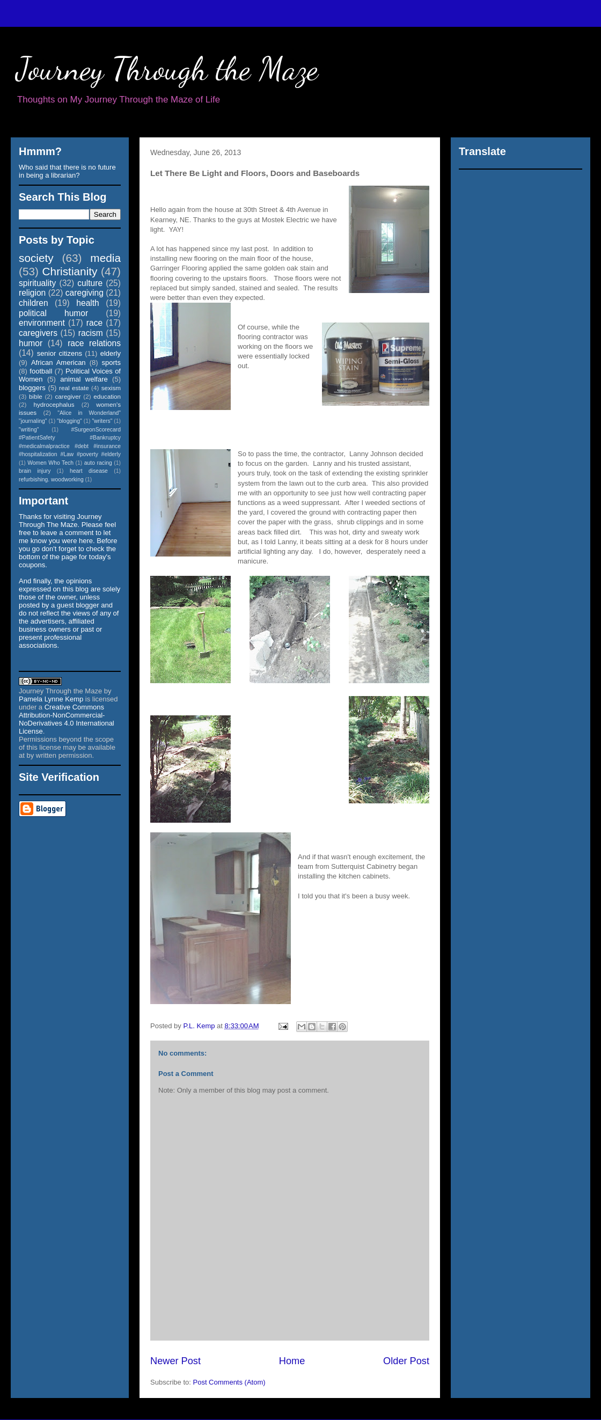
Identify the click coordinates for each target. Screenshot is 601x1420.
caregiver (68, 396)
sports (111, 362)
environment (42, 322)
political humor (53, 313)
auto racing (98, 463)
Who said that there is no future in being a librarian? (67, 171)
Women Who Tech (50, 463)
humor (30, 343)
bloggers (32, 388)
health (87, 303)
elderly (110, 353)
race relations (94, 343)
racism (90, 333)
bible (35, 396)
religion (32, 292)
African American (58, 362)
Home (292, 1361)
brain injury (34, 471)
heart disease (89, 471)
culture (89, 283)
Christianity (70, 271)
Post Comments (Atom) (229, 1382)
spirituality (37, 283)
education (107, 396)
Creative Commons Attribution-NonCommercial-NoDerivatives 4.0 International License (66, 719)
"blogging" (69, 421)
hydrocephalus (54, 404)
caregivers (38, 333)
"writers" (102, 421)
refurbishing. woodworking (51, 479)
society (36, 258)
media (105, 258)
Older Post (406, 1361)
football (41, 371)
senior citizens (59, 353)
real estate (74, 387)
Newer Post (175, 1361)
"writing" (29, 430)
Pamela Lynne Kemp (51, 699)
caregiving (84, 292)
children (33, 303)
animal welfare (84, 379)
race (94, 322)
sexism (111, 387)
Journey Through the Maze (167, 68)
